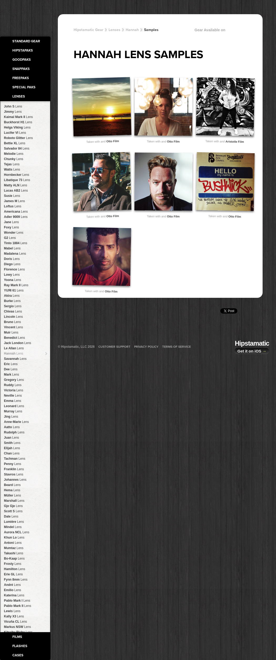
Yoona (12, 280)
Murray (13, 411)
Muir (11, 332)
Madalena (15, 253)
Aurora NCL (16, 532)
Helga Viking (17, 127)
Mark (11, 374)
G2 (10, 238)
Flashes (19, 646)
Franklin (14, 469)
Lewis (12, 611)
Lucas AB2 (16, 190)
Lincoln (13, 317)
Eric (11, 364)
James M (14, 201)
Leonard (14, 406)
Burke (12, 301)
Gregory (14, 380)
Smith (12, 443)
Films (17, 637)
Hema (12, 490)
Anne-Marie (16, 422)
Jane (11, 222)
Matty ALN (15, 185)
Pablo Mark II (17, 606)
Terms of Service (176, 347)
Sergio (13, 306)
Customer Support (114, 347)
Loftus (12, 206)
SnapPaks (21, 69)
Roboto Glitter (18, 138)
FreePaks (20, 78)
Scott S (13, 511)
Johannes (15, 480)
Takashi (13, 553)
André (12, 585)
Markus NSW (17, 627)
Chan (11, 453)
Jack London (17, 343)
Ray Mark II (16, 285)
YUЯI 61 (14, 290)
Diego (12, 264)
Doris (12, 259)
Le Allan (14, 348)
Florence (14, 269)
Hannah (13, 353)
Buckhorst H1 (18, 122)
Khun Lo (14, 537)
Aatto (12, 427)
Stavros (13, 474)
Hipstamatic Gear (88, 30)
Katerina (14, 595)
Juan (11, 437)
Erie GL (13, 574)
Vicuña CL (15, 621)
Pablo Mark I (17, 600)
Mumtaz (13, 548)
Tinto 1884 (15, 243)
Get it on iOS (251, 351)
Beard (12, 485)
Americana (16, 211)
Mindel (13, 527)
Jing (11, 416)
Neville (13, 395)
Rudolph (14, 432)
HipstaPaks (22, 50)
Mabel (12, 248)
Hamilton (14, 569)
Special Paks (23, 87)
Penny (12, 464)
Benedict (14, 338)
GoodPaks (21, 60)
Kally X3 (14, 616)
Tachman (14, 459)
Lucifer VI (15, 133)
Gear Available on (226, 31)
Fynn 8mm (15, 579)
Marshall (14, 501)
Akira (11, 296)
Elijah (12, 448)
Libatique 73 (17, 180)
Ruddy (13, 385)
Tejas (11, 164)
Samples (151, 30)
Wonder (13, 232)
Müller (12, 495)
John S (13, 106)
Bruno (12, 322)
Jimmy (13, 112)
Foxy (11, 227)
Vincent (13, 327)
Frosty (12, 564)
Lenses (18, 96)
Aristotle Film (235, 141)
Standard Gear (26, 41)
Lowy (12, 275)
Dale (11, 516)
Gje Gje (13, 506)
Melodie (13, 154)
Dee (10, 369)
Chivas (13, 311)
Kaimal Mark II (18, 117)
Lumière (14, 522)
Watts (12, 169)
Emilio (12, 590)
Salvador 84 (16, 148)
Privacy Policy (146, 347)
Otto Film (112, 141)
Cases (17, 655)
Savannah (15, 359)
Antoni (13, 543)
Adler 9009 (16, 217)
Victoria (13, 390)
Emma (12, 401)
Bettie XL (14, 143)
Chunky (13, 159)
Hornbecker (16, 175)
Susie (12, 196)
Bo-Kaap (14, 558)
